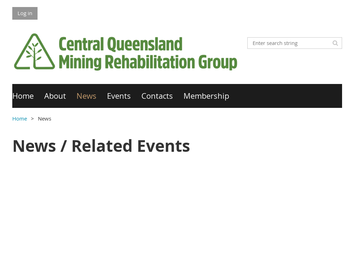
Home (19, 118)
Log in (25, 13)
